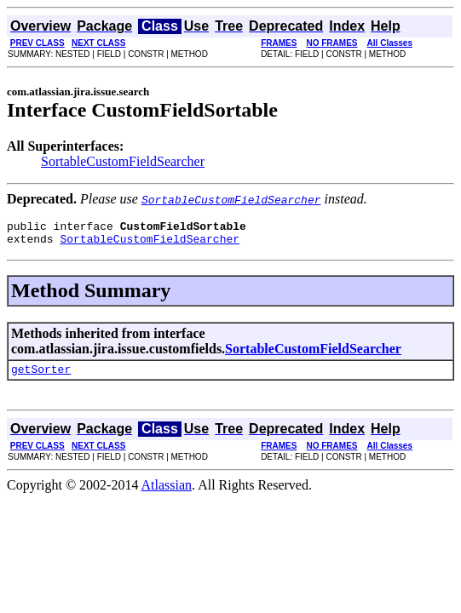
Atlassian (167, 492)
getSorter (41, 376)
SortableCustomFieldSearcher (123, 161)
